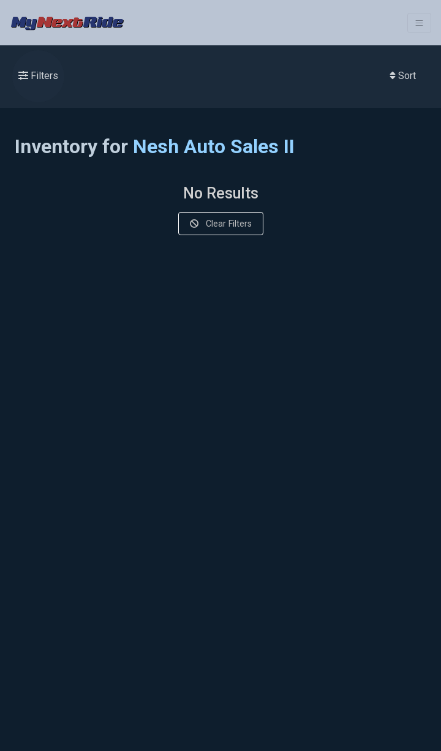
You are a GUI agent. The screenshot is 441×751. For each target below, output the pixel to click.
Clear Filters (221, 223)
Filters (38, 75)
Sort (403, 75)
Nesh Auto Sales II (214, 146)
